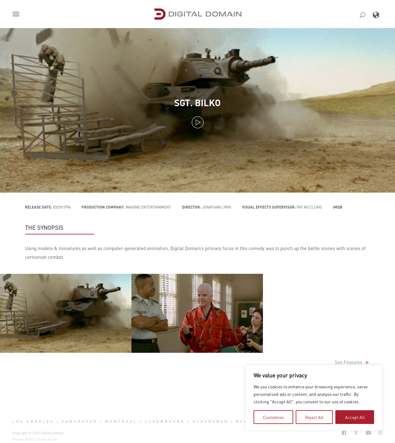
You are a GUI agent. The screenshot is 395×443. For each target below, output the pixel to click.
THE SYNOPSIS (44, 227)
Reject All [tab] (314, 417)
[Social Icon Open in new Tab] (344, 432)
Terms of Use (47, 439)
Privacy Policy (23, 439)
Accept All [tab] (355, 417)
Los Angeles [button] (33, 421)
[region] (314, 398)
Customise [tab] (273, 417)
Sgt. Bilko (197, 102)
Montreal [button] (121, 421)
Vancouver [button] (79, 421)
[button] (17, 14)
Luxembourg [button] (165, 421)
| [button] (58, 421)
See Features (352, 362)
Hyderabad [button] (211, 421)
